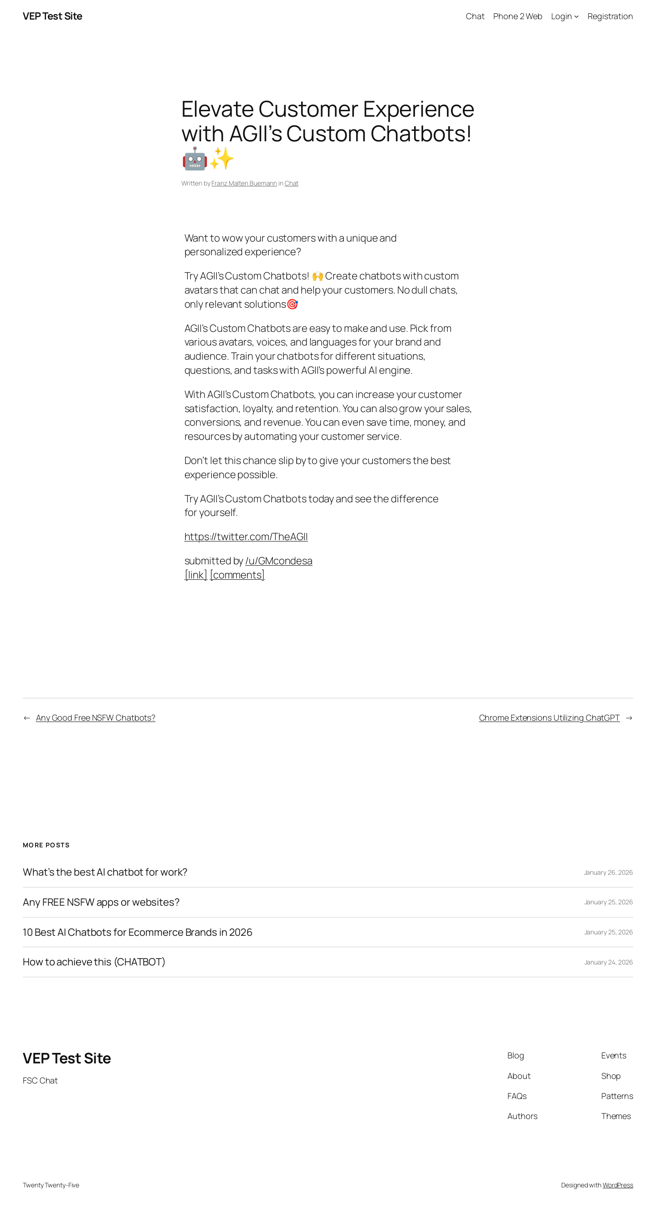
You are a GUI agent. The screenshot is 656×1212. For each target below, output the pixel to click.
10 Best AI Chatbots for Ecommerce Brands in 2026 (138, 932)
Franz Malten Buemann (244, 183)
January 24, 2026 (608, 962)
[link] (196, 575)
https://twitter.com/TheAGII (246, 536)
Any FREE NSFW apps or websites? (101, 902)
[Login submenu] (576, 16)
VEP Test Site (52, 16)
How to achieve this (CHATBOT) (94, 962)
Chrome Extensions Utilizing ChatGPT (549, 717)
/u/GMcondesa (279, 560)
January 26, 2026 (608, 872)
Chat (292, 183)
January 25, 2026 (608, 901)
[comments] (237, 575)
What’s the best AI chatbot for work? (105, 872)
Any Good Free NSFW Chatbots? (95, 717)
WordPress (618, 1185)
